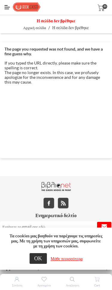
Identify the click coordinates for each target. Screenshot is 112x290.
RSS (63, 203)
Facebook (49, 203)
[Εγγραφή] (56, 226)
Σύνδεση (17, 285)
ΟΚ (38, 258)
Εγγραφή (104, 226)
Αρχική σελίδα (34, 28)
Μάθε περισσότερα (67, 258)
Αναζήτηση (72, 285)
